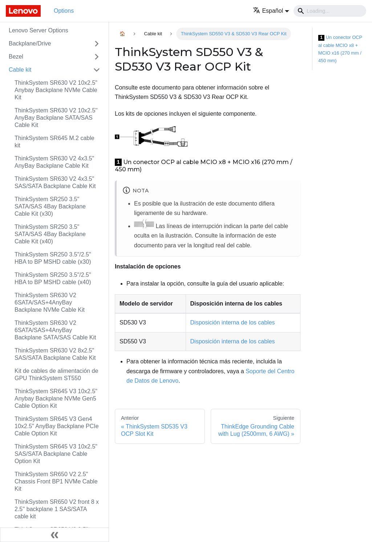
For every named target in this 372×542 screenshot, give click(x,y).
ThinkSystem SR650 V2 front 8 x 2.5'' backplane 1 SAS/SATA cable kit (57, 509)
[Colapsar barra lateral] (54, 534)
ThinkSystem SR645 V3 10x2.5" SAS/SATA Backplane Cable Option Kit (56, 453)
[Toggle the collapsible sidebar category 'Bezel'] (96, 57)
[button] (271, 11)
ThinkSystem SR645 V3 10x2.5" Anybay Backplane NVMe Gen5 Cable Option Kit (56, 398)
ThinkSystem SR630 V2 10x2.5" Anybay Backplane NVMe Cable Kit (56, 90)
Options (64, 11)
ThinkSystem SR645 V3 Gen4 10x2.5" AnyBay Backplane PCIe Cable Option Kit (57, 426)
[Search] (330, 11)
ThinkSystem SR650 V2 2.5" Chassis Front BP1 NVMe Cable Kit (56, 481)
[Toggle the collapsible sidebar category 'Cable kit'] (96, 70)
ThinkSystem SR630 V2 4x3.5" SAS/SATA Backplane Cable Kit (55, 182)
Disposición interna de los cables (232, 322)
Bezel (16, 56)
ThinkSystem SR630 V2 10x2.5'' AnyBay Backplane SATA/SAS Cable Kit (56, 117)
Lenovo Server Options (38, 30)
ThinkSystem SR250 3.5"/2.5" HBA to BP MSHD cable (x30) (53, 258)
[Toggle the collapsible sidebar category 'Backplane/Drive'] (96, 43)
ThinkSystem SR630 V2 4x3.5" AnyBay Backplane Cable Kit (54, 162)
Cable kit (20, 70)
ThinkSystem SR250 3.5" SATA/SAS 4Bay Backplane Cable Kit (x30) (50, 206)
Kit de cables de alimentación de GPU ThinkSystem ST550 (56, 374)
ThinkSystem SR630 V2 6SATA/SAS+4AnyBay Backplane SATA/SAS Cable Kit (55, 330)
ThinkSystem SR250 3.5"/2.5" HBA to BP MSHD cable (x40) (53, 278)
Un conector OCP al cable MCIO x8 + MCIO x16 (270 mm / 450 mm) (340, 49)
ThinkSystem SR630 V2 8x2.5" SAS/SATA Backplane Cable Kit (55, 354)
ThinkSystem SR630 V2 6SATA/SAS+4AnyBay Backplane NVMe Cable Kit (50, 302)
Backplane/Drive (30, 43)
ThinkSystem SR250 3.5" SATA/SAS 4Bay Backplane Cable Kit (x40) (50, 234)
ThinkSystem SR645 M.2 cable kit (54, 141)
